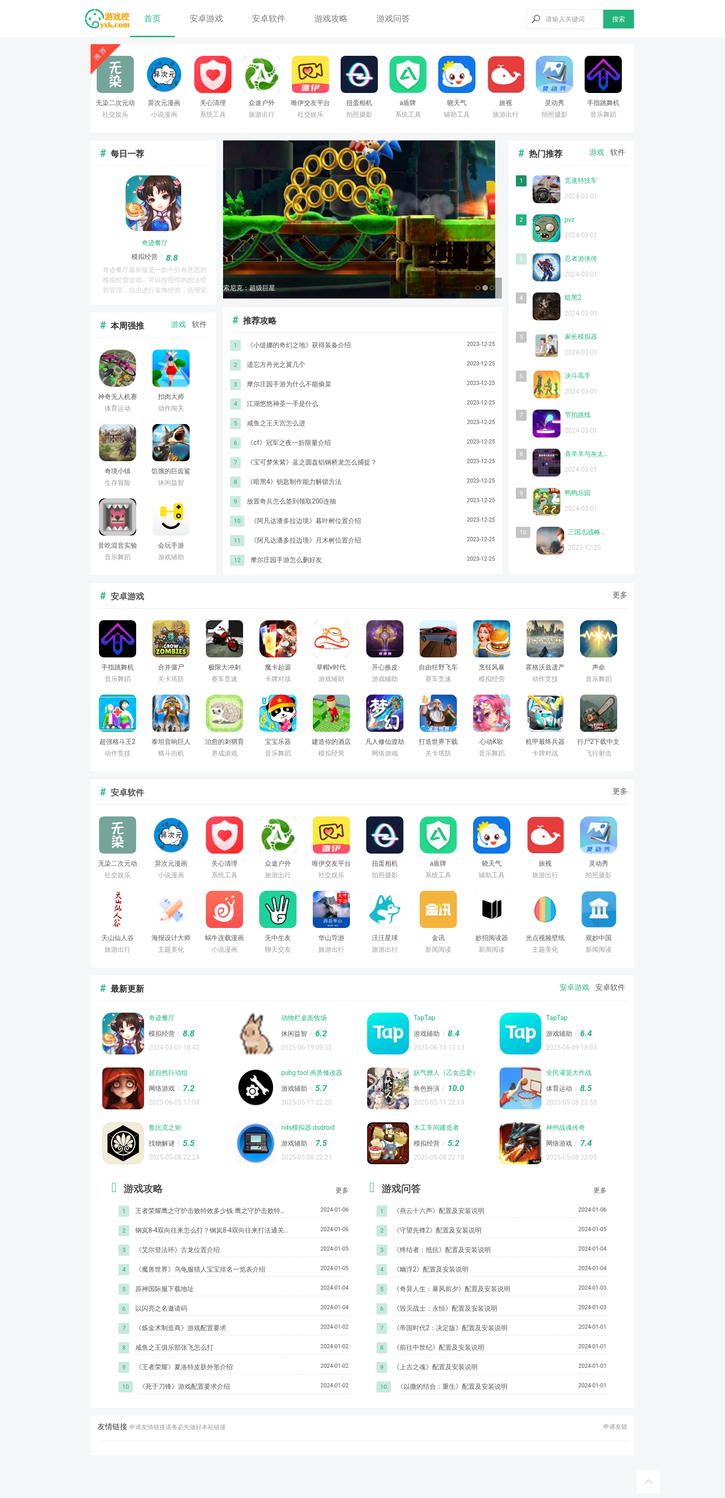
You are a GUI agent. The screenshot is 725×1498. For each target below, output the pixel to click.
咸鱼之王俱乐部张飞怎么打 (174, 1347)
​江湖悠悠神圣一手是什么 (282, 403)
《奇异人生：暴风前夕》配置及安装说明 (451, 1289)
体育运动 (559, 1088)
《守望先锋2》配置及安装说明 (437, 1230)
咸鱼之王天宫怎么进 (276, 423)
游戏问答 (393, 18)
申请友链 (615, 1426)
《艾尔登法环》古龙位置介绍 (177, 1249)
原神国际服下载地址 (164, 1289)
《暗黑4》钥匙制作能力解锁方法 (294, 481)
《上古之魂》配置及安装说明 (435, 1367)
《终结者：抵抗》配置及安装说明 (442, 1249)
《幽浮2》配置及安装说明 (430, 1269)
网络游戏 (162, 1088)
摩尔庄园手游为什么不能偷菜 (289, 384)
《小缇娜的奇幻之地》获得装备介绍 (299, 345)
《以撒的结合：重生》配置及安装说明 (452, 1386)
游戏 (178, 324)
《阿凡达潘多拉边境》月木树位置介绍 (305, 540)
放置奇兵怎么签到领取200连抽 (291, 501)
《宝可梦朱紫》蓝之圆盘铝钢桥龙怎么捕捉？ (312, 462)
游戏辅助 (427, 1033)
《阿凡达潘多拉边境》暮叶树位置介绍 (305, 520)
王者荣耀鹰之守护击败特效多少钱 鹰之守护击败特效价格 (210, 1211)
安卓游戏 (206, 18)
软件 (199, 324)
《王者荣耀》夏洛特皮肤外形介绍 (184, 1367)
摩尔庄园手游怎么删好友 (286, 559)
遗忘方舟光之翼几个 (276, 364)
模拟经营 (145, 256)
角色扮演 (427, 1088)
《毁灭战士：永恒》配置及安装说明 (445, 1308)
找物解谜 (162, 1143)
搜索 (618, 19)
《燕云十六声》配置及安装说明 (438, 1210)
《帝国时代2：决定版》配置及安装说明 (450, 1328)
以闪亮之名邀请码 (161, 1308)
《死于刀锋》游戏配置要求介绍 (184, 1386)
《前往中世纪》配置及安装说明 (438, 1347)
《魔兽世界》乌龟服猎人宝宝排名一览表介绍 (200, 1269)
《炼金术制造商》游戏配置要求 (180, 1328)
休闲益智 (294, 1033)
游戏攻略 (331, 18)
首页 (152, 18)
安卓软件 (268, 18)
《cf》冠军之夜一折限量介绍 (288, 442)
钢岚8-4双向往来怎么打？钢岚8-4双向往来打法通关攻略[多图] (209, 1230)
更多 (620, 594)
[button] (244, 219)
